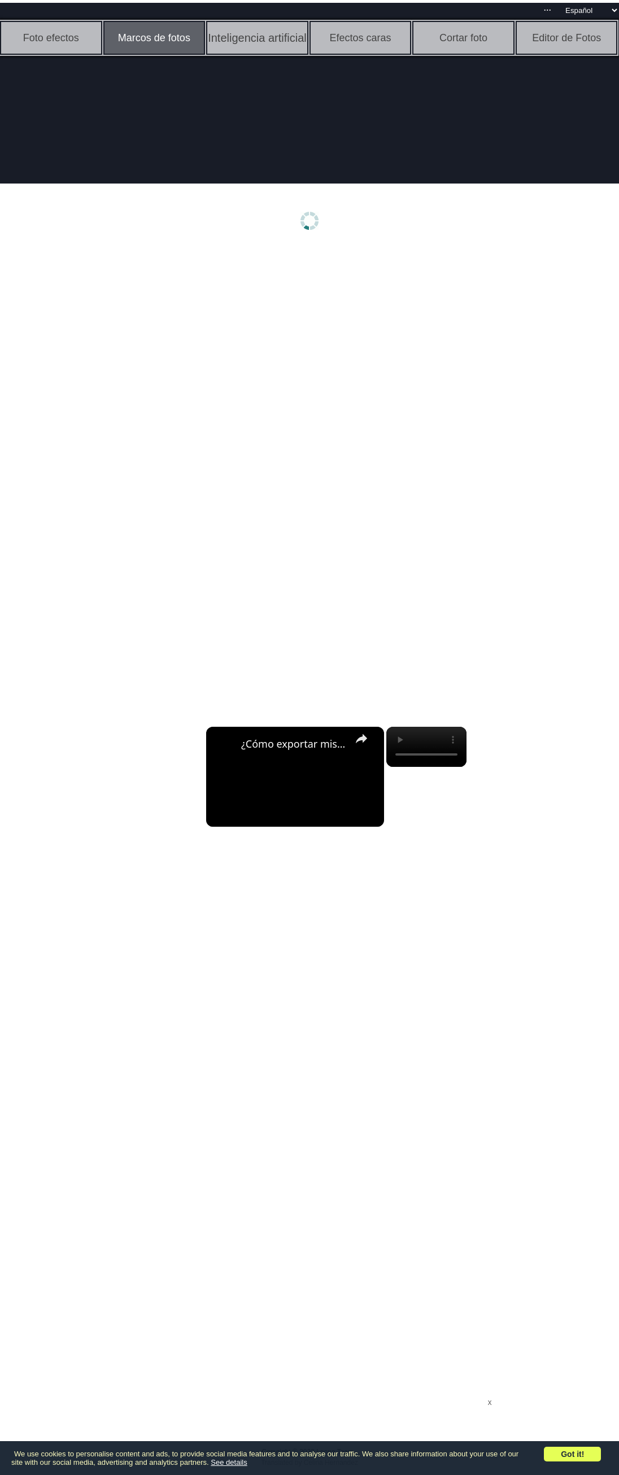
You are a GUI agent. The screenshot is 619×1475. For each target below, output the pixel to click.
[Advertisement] (87, 427)
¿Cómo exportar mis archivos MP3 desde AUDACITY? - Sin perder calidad (293, 743)
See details (229, 1462)
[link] (224, 745)
